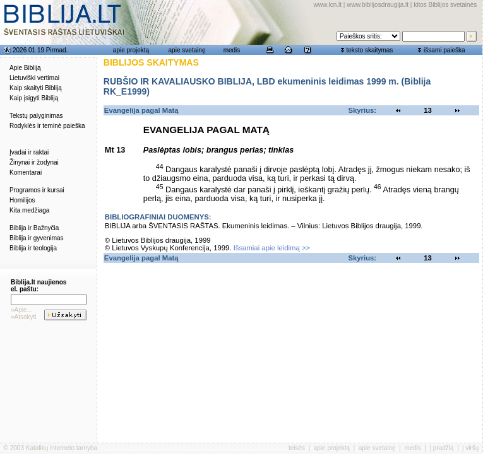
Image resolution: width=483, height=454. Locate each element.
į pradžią (442, 448)
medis (232, 50)
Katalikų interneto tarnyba (61, 448)
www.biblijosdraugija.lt (377, 4)
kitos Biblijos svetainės (445, 4)
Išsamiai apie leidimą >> (272, 248)
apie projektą (131, 50)
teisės (297, 448)
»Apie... (21, 309)
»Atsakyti (24, 316)
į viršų (470, 448)
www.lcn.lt (328, 4)
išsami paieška (444, 50)
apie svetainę (187, 50)
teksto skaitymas (369, 50)
